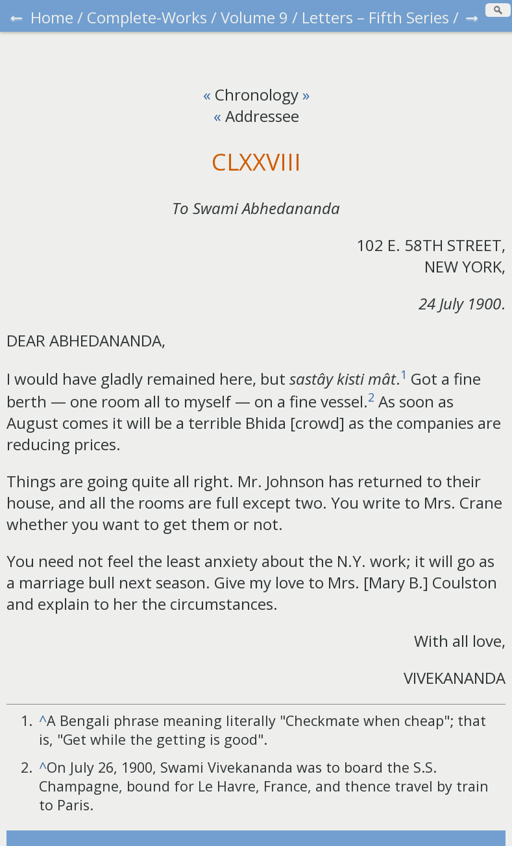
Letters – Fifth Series (375, 17)
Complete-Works (147, 17)
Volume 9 (254, 17)
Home (51, 17)
